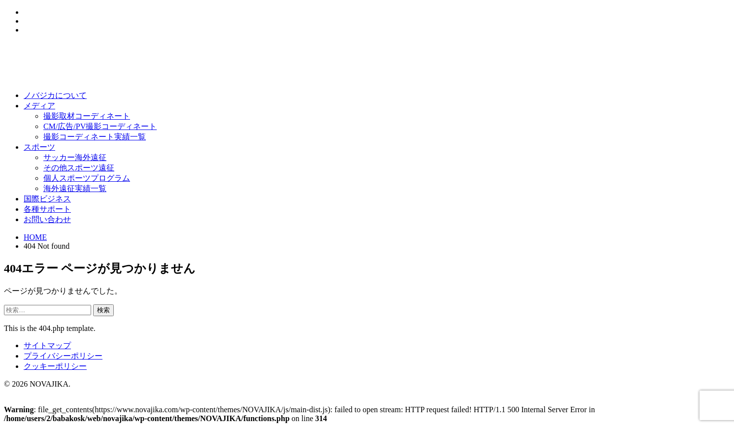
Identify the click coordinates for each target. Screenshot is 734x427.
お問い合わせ (47, 219)
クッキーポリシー (55, 366)
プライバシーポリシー (63, 356)
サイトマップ (47, 345)
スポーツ (39, 147)
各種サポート (47, 209)
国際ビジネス (47, 199)
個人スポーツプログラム (86, 178)
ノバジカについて (55, 95)
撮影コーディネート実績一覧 (94, 136)
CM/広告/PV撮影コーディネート (100, 126)
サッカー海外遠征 (74, 157)
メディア (39, 105)
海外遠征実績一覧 (74, 188)
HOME (35, 237)
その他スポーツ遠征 (78, 168)
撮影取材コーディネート (86, 116)
